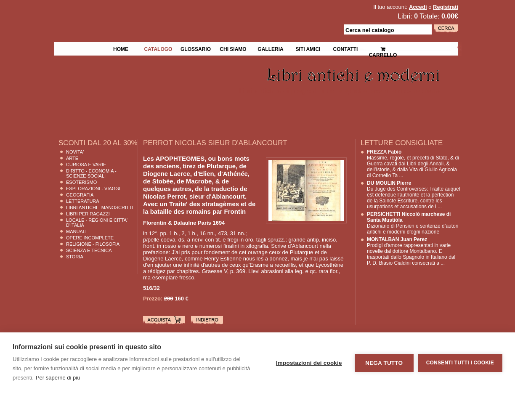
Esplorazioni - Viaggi (93, 188)
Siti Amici (308, 48)
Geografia (79, 194)
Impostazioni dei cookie (309, 363)
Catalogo (158, 48)
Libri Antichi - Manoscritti (99, 207)
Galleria (270, 48)
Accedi (418, 7)
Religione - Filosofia (92, 244)
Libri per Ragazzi (88, 213)
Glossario (196, 48)
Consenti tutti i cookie (460, 363)
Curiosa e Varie (86, 164)
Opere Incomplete (90, 237)
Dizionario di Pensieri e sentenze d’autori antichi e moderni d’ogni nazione (412, 223)
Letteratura (82, 201)
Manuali (76, 231)
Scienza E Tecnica (89, 250)
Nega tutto (384, 363)
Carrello (383, 48)
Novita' (75, 151)
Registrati (445, 7)
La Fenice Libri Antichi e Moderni (127, 12)
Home (120, 48)
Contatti (345, 48)
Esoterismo (81, 182)
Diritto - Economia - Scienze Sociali (91, 173)
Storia (74, 256)
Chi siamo (233, 48)
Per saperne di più (58, 377)
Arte (72, 158)
